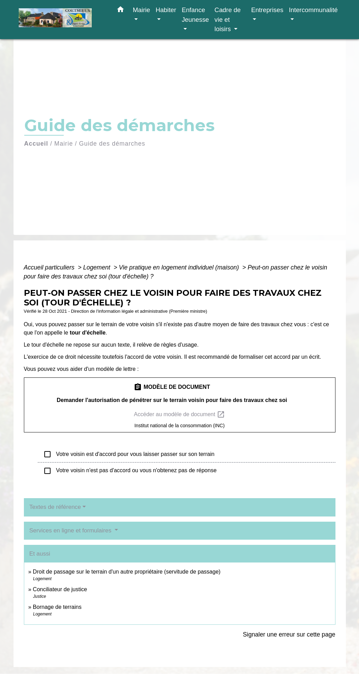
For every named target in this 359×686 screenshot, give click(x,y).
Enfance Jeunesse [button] (195, 14)
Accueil (36, 143)
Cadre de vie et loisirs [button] (228, 19)
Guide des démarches (112, 143)
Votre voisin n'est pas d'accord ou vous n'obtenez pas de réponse (130, 471)
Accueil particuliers (50, 267)
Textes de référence (55, 507)
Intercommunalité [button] (313, 9)
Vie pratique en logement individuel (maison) (180, 267)
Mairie (63, 143)
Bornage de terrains (57, 607)
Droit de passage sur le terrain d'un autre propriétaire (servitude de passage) (127, 572)
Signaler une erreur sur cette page (289, 634)
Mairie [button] (141, 9)
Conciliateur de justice (60, 589)
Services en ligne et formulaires (71, 530)
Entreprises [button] (267, 9)
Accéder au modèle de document (179, 414)
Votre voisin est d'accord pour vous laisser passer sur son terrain (129, 454)
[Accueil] (62, 20)
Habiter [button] (166, 9)
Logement (97, 267)
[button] (120, 10)
